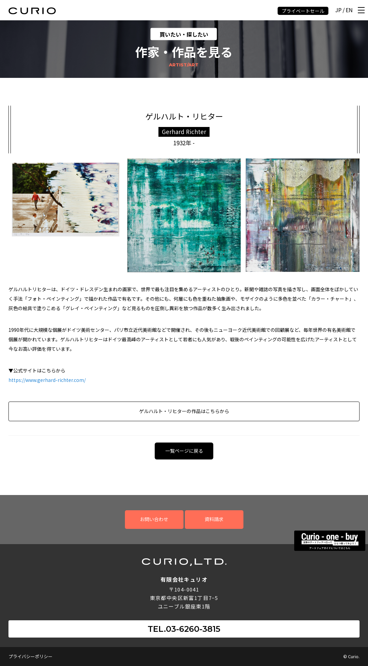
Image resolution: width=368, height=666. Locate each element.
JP (338, 10)
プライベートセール (303, 10)
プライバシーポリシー (30, 656)
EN (349, 10)
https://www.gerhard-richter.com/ (47, 380)
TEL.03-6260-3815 (184, 629)
